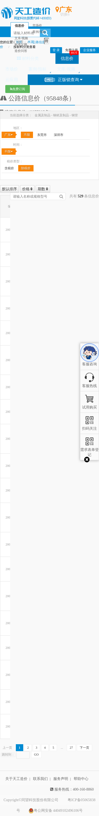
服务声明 (60, 779)
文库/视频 (66, 69)
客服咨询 (89, 359)
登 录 (56, 50)
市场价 (11, 69)
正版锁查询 (63, 80)
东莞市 (42, 135)
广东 (8, 135)
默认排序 (9, 189)
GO (36, 754)
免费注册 (71, 50)
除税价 (26, 168)
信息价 (67, 58)
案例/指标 (37, 69)
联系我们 (40, 779)
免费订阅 (17, 89)
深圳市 (58, 135)
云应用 (11, 79)
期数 (43, 189)
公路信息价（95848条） (37, 98)
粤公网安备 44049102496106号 (56, 810)
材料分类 (28, 58)
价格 (27, 189)
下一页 (84, 748)
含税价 (9, 168)
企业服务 (89, 50)
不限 (27, 135)
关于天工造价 (16, 779)
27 (71, 748)
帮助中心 (81, 779)
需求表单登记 (89, 449)
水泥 (30, 42)
